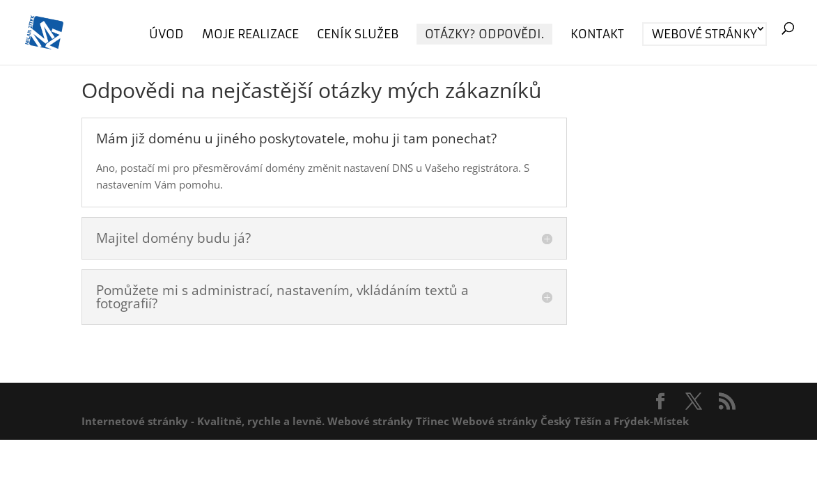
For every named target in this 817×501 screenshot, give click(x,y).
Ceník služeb (357, 35)
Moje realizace (250, 35)
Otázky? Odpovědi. (484, 34)
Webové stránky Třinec (388, 421)
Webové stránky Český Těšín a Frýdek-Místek (570, 421)
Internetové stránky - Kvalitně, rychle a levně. (203, 421)
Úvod (166, 35)
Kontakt (597, 35)
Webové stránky (704, 34)
